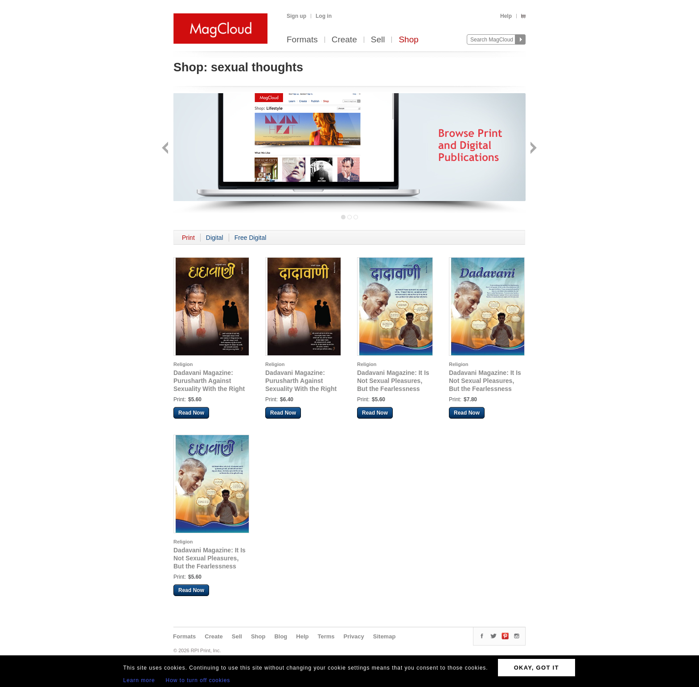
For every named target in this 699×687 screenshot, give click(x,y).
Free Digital (250, 237)
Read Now (191, 413)
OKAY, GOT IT (536, 667)
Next (532, 149)
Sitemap (384, 636)
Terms (325, 636)
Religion (183, 364)
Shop (408, 40)
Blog (280, 636)
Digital (214, 237)
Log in (324, 16)
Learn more (139, 680)
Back (166, 149)
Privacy (354, 636)
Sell (378, 40)
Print (188, 237)
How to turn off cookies (198, 680)
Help (506, 16)
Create (344, 40)
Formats (302, 40)
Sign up (296, 16)
